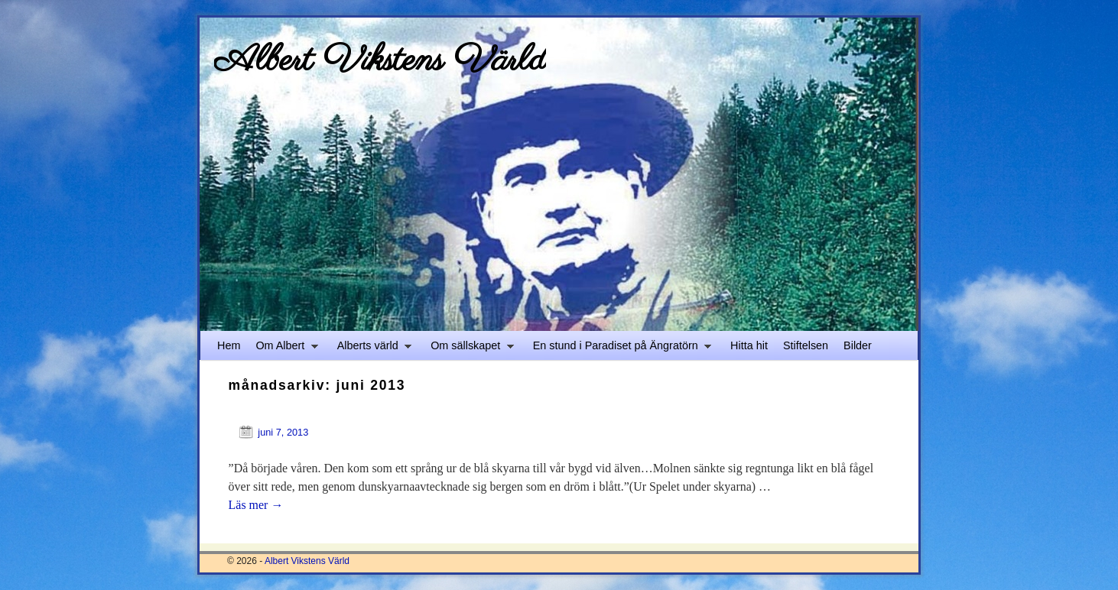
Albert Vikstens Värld (380, 61)
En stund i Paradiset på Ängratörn (618, 349)
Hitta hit (749, 345)
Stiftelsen (805, 345)
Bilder (857, 345)
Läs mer (256, 504)
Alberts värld (370, 349)
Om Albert (282, 349)
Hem (228, 345)
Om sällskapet (468, 349)
